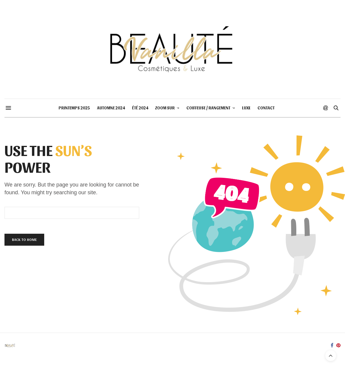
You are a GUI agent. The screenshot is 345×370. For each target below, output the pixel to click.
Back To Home (24, 239)
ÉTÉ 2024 (140, 107)
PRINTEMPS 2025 (74, 107)
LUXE (246, 107)
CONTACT (266, 107)
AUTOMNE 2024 (111, 107)
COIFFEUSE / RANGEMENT (208, 107)
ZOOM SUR (165, 107)
